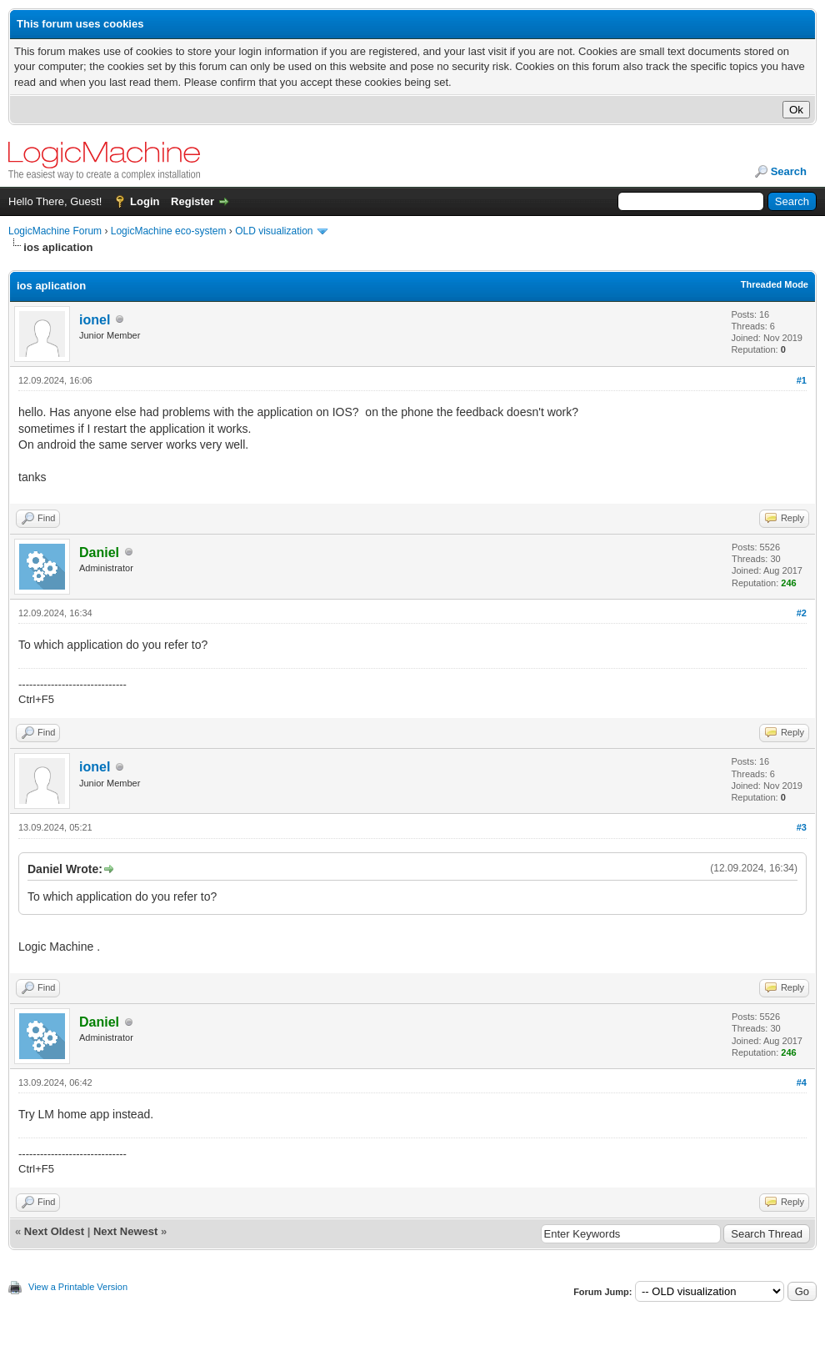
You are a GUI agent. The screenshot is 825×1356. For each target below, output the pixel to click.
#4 (802, 1082)
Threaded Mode (774, 284)
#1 (802, 380)
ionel (94, 320)
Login (144, 201)
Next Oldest (54, 1231)
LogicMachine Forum (55, 231)
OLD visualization (273, 231)
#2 (802, 613)
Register (192, 201)
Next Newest (125, 1231)
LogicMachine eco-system (169, 231)
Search (789, 171)
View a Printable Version (78, 1287)
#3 (802, 827)
